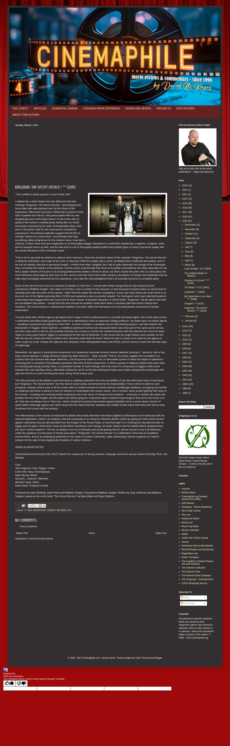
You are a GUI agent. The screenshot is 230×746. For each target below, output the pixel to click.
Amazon (186, 488)
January (189, 320)
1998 (185, 393)
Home (92, 533)
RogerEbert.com (190, 553)
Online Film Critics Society (195, 538)
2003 (185, 370)
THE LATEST (20, 108)
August (189, 242)
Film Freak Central (191, 510)
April (187, 260)
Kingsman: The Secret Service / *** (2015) (195, 309)
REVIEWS (61, 510)
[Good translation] (9, 683)
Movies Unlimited (190, 530)
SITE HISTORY (185, 108)
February (190, 316)
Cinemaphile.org (199, 637)
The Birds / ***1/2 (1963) (196, 287)
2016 (185, 216)
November (190, 229)
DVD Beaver (188, 503)
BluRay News (188, 492)
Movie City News (190, 526)
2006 (185, 357)
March (188, 265)
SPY (69, 510)
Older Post (160, 533)
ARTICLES (40, 108)
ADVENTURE (39, 510)
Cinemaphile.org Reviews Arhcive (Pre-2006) (194, 497)
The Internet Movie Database (196, 575)
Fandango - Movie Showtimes (197, 507)
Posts (185, 597)
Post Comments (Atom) (41, 538)
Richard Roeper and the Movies (198, 549)
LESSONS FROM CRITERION (101, 108)
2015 (29, 510)
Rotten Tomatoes (190, 557)
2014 (185, 326)
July (187, 247)
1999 (185, 388)
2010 (185, 339)
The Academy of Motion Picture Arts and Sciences (197, 562)
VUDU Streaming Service (194, 583)
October (189, 233)
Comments (188, 603)
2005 (185, 362)
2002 (185, 375)
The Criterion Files (191, 571)
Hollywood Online (190, 518)
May (187, 256)
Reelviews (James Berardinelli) (197, 545)
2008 (185, 348)
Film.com (186, 514)
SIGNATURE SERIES (138, 108)
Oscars (185, 542)
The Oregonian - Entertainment (197, 579)
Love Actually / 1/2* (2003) (197, 268)
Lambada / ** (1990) (194, 292)
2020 (185, 198)
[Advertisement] (91, 155)
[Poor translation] (21, 683)
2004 (185, 366)
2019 (185, 203)
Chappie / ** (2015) (194, 303)
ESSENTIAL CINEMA (65, 108)
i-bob (137, 658)
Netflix (185, 534)
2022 (185, 190)
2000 (185, 384)
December (190, 224)
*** (25, 510)
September (191, 238)
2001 (185, 379)
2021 (185, 194)
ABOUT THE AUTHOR (25, 114)
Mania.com (187, 522)
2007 (185, 353)
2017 (185, 212)
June (187, 251)
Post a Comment (28, 526)
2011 (185, 335)
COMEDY (51, 510)
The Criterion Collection (193, 567)
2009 (185, 344)
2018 (185, 207)
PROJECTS (164, 108)
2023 (185, 185)
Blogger (158, 658)
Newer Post (22, 533)
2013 (185, 330)
